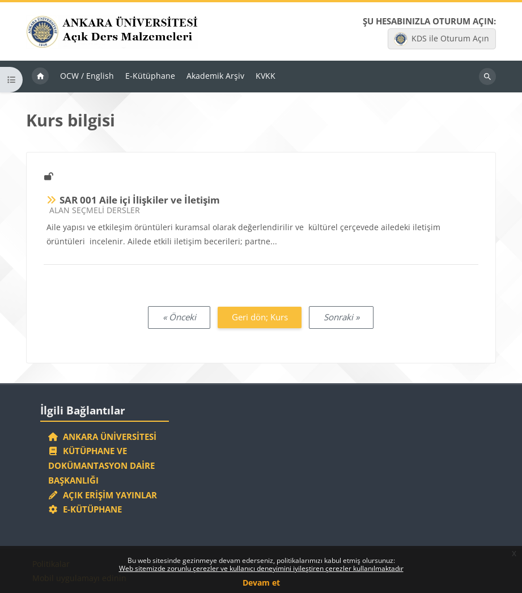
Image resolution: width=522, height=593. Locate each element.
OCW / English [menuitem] (87, 75)
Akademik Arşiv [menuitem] (215, 75)
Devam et (261, 582)
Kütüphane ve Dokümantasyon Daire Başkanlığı (101, 465)
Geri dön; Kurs (260, 317)
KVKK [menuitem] (265, 75)
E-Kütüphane (85, 509)
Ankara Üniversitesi (102, 436)
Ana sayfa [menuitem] (40, 76)
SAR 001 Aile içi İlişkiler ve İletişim (140, 199)
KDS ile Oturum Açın (441, 39)
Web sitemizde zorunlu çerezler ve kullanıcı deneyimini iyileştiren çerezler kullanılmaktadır (261, 568)
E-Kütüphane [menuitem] (150, 75)
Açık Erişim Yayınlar (104, 495)
